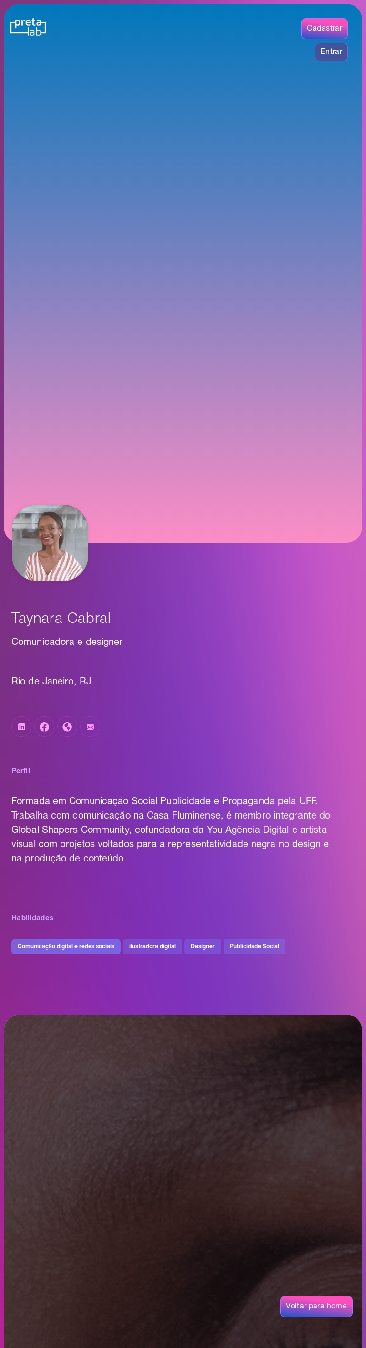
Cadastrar (324, 28)
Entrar (331, 52)
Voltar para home (316, 1306)
